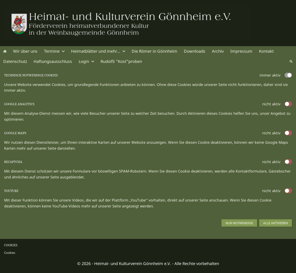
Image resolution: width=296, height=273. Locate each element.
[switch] (288, 103)
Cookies (9, 253)
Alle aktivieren (275, 223)
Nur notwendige (239, 223)
